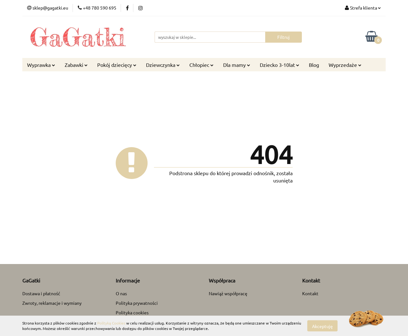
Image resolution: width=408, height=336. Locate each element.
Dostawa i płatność (41, 293)
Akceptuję (322, 326)
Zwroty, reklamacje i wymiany (52, 303)
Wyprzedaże (345, 64)
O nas (121, 293)
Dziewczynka (163, 64)
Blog (314, 64)
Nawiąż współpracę (228, 293)
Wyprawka (41, 64)
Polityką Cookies (111, 322)
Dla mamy (236, 64)
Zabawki (76, 64)
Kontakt (310, 293)
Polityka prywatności (137, 303)
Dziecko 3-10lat (279, 64)
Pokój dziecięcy (116, 64)
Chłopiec (201, 64)
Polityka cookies (132, 312)
